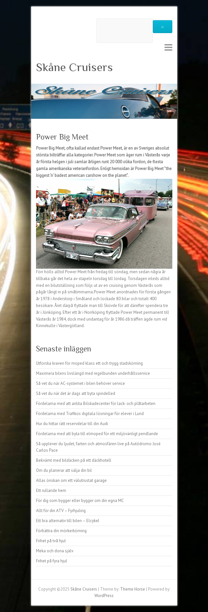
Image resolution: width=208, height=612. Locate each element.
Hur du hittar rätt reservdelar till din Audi (72, 423)
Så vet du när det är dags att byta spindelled (75, 393)
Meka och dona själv (54, 551)
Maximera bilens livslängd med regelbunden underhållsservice (93, 373)
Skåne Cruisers (74, 67)
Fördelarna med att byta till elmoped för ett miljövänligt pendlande (97, 433)
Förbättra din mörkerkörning (61, 530)
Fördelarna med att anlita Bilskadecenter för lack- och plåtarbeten (95, 403)
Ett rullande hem (51, 490)
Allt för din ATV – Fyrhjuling (61, 510)
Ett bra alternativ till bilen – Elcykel (67, 520)
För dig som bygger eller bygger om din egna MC (80, 500)
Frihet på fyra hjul (51, 561)
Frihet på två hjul (51, 541)
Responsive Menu (168, 47)
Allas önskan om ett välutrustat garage (71, 480)
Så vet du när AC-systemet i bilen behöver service (80, 383)
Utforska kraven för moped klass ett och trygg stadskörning (89, 363)
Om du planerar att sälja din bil (64, 470)
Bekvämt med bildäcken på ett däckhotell (73, 460)
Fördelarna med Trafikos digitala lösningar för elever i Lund (90, 413)
